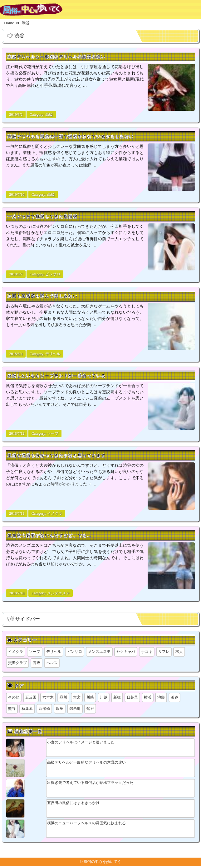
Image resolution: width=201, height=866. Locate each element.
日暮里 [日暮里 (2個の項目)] (132, 697)
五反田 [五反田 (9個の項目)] (31, 697)
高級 (49, 114)
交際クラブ (17, 663)
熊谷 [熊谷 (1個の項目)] (12, 708)
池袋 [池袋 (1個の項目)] (161, 697)
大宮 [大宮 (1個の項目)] (77, 697)
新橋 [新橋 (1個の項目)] (117, 697)
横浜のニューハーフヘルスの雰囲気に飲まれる (86, 823)
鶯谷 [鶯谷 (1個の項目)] (90, 708)
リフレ (163, 651)
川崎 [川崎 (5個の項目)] (90, 697)
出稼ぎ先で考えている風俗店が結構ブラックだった (90, 782)
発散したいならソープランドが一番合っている (56, 375)
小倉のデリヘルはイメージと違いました (81, 742)
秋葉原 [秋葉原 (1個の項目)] (27, 708)
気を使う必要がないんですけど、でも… (49, 535)
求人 (179, 651)
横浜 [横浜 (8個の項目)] (147, 697)
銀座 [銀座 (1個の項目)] (59, 708)
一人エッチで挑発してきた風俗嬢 (42, 216)
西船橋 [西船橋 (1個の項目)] (44, 708)
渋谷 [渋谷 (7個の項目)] (174, 697)
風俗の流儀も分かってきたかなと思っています (56, 455)
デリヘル (52, 354)
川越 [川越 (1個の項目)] (103, 697)
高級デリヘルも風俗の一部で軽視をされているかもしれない (70, 136)
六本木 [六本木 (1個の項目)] (48, 697)
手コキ (146, 651)
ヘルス (51, 663)
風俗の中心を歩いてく (102, 861)
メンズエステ (58, 593)
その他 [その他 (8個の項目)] (13, 697)
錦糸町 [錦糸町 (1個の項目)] (75, 708)
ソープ (52, 433)
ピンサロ (52, 274)
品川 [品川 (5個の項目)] (63, 697)
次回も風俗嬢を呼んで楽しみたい (42, 296)
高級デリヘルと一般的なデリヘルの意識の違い (56, 56)
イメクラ (54, 513)
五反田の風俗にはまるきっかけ (73, 803)
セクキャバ (125, 651)
